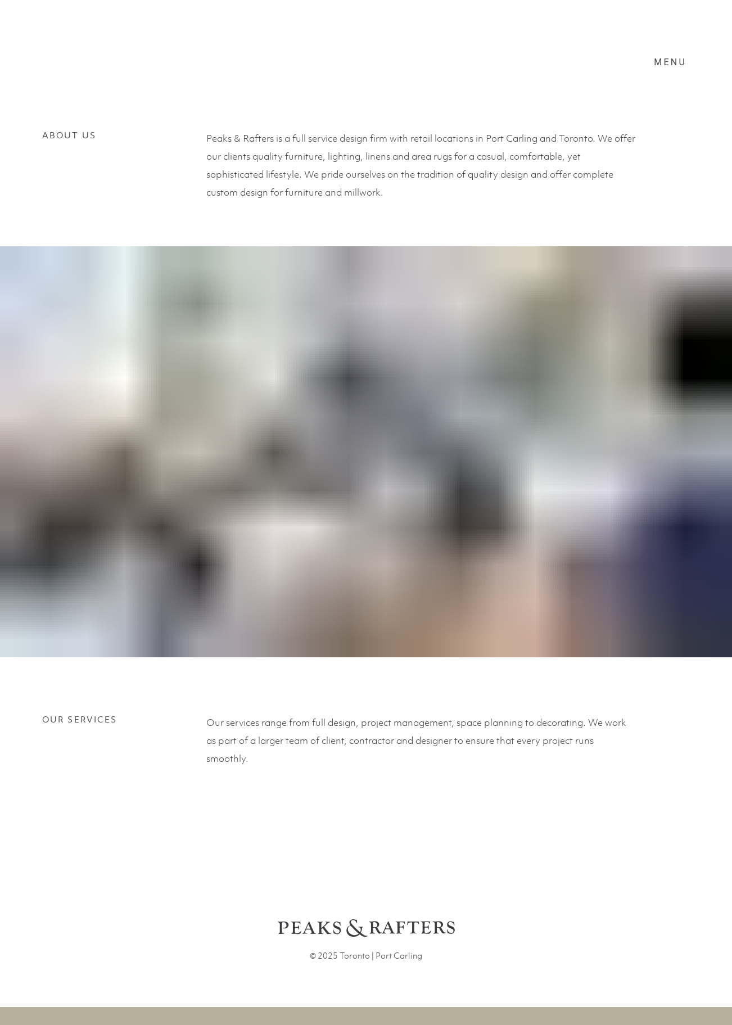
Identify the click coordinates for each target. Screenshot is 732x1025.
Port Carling (399, 955)
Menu (670, 62)
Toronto (355, 955)
